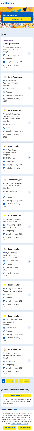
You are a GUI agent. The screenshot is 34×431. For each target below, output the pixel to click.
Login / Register (17, 395)
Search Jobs (17, 19)
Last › (27, 381)
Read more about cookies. (19, 424)
